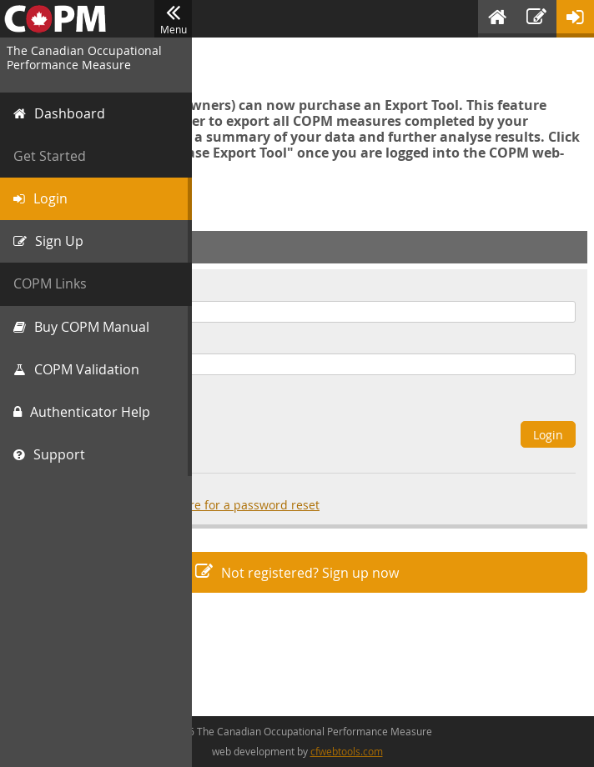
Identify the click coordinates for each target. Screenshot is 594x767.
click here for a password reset (234, 505)
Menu (173, 19)
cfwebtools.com (346, 751)
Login (548, 435)
